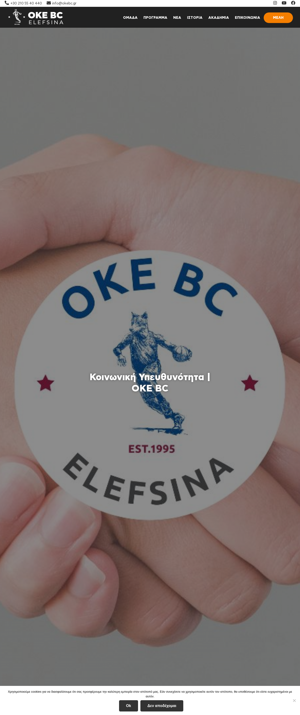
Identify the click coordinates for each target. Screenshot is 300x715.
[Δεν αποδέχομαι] (294, 700)
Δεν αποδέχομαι (161, 706)
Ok (128, 706)
